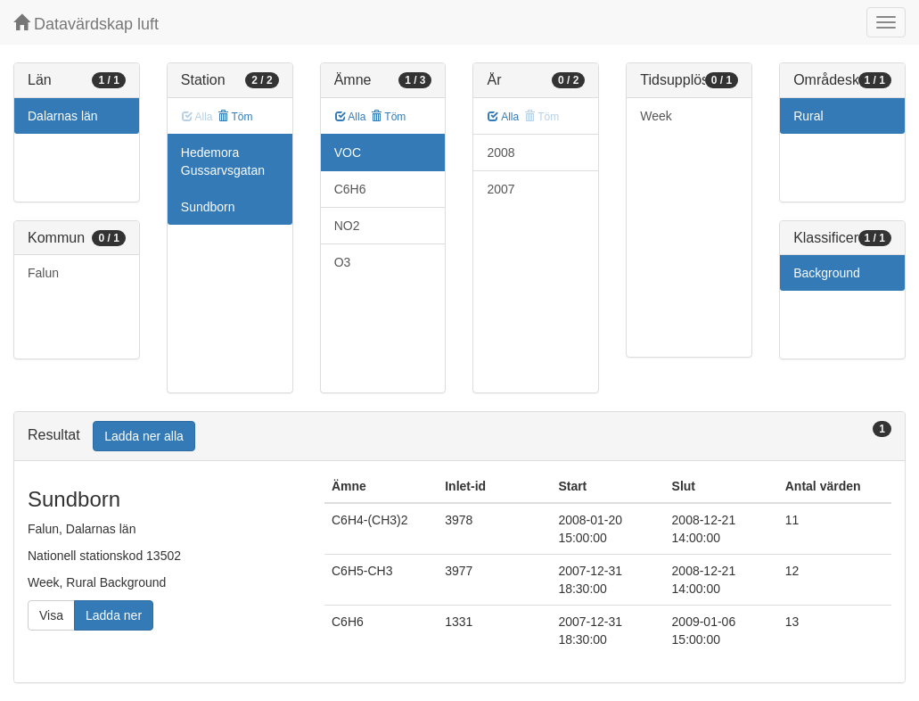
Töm (234, 117)
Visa (51, 615)
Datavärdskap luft (86, 23)
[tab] (459, 436)
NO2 (347, 226)
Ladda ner (114, 615)
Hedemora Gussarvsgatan (223, 161)
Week (656, 116)
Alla (350, 117)
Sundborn (208, 207)
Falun (43, 273)
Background (826, 273)
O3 (342, 262)
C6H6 (350, 189)
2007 (500, 189)
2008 (500, 152)
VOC (347, 152)
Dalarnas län (63, 116)
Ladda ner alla (144, 436)
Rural (808, 116)
